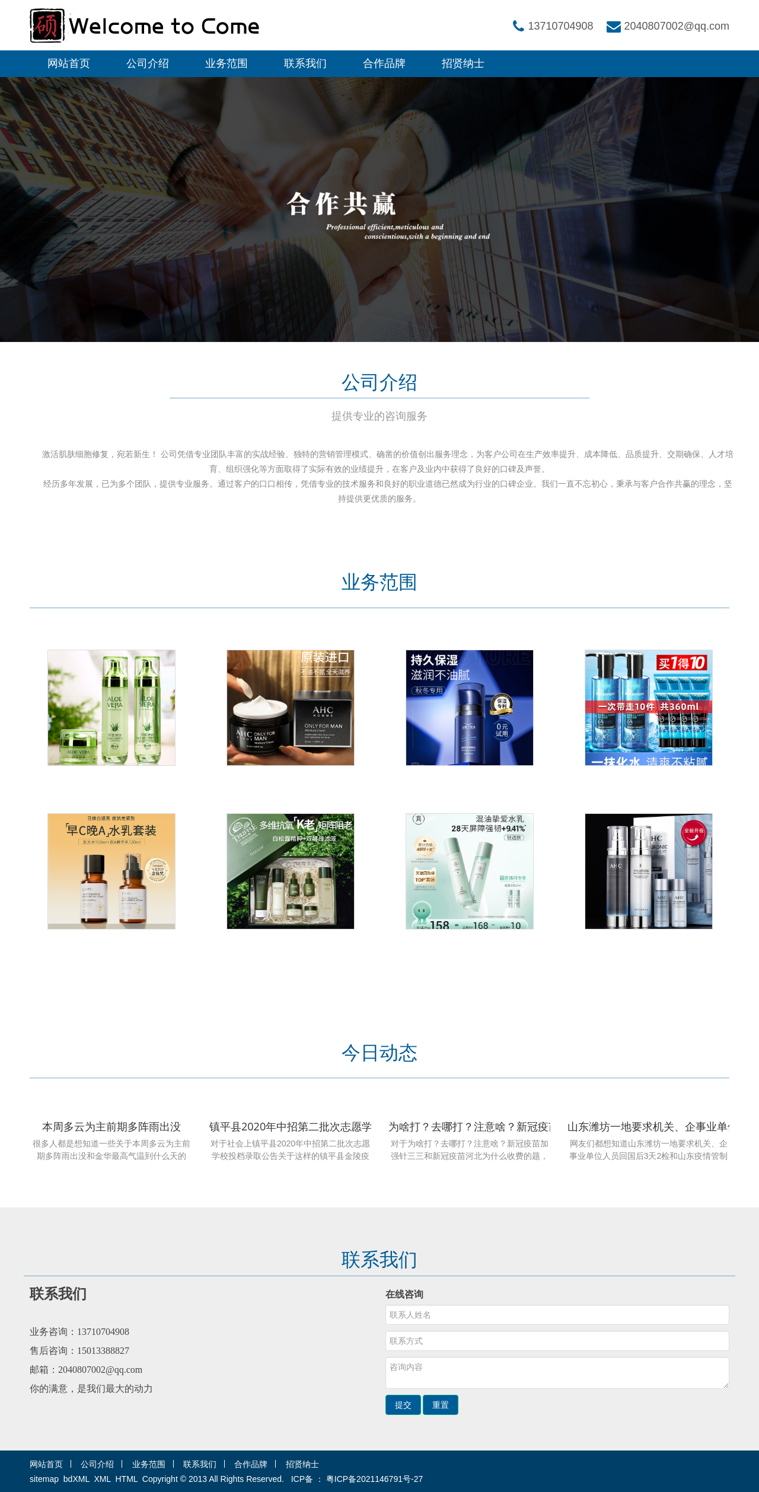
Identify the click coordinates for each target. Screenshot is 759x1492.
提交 (403, 1405)
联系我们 (305, 63)
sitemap (44, 1479)
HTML (127, 1479)
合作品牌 (384, 63)
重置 (440, 1405)
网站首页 (68, 63)
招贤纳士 (463, 63)
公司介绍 (147, 63)
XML (102, 1479)
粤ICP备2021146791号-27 (374, 1479)
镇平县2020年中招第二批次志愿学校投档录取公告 (328, 1126)
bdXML (76, 1479)
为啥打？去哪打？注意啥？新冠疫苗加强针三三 (500, 1126)
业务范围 (226, 63)
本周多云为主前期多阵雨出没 (111, 1126)
